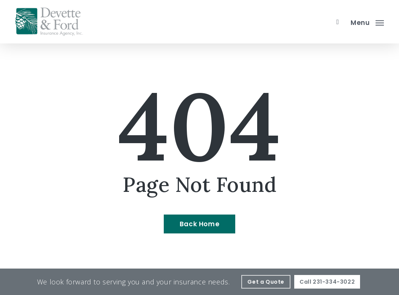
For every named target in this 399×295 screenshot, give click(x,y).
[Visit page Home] (49, 22)
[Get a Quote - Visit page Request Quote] (265, 282)
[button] (367, 21)
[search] (337, 22)
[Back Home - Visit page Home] (199, 224)
